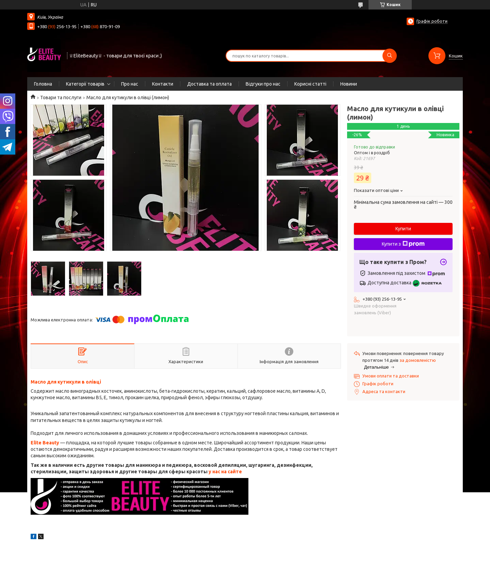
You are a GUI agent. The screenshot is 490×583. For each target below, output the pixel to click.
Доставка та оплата (209, 84)
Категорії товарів (85, 84)
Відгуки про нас (263, 84)
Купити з (403, 244)
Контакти (162, 84)
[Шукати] (389, 56)
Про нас (129, 84)
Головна (43, 84)
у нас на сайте (225, 471)
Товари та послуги (60, 97)
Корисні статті (310, 84)
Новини (348, 84)
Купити (403, 228)
